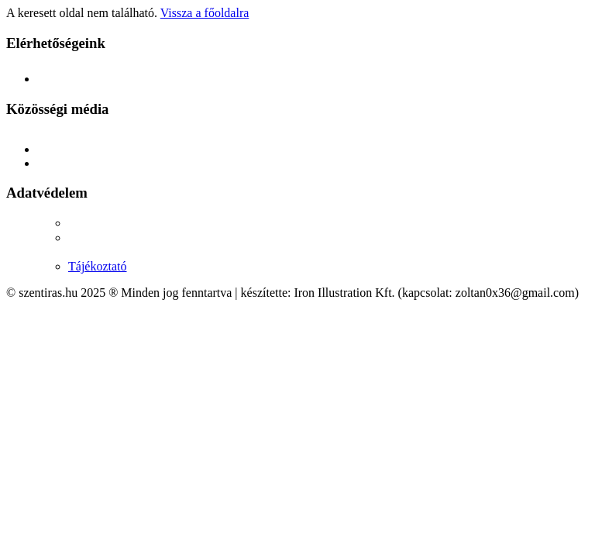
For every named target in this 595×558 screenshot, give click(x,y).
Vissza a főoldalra (204, 12)
